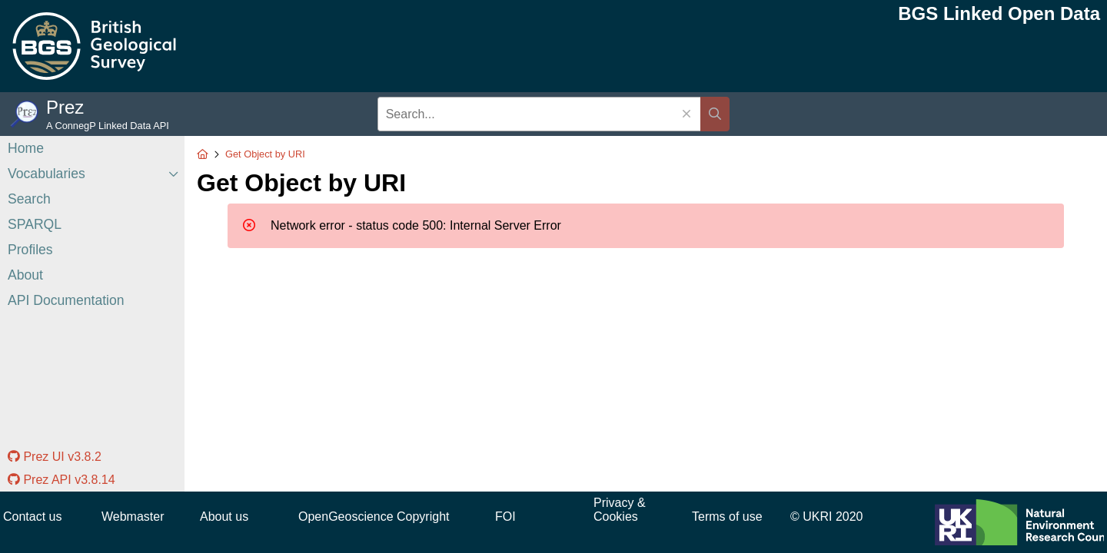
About (25, 275)
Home (26, 148)
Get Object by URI (265, 154)
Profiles (30, 249)
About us (224, 516)
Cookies (615, 516)
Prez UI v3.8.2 (54, 456)
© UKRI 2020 (826, 516)
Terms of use (727, 516)
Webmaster (133, 516)
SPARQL (35, 224)
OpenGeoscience (346, 516)
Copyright (423, 516)
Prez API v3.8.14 (61, 479)
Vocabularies (46, 173)
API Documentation (66, 300)
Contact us (32, 516)
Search (29, 199)
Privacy (613, 502)
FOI (505, 516)
